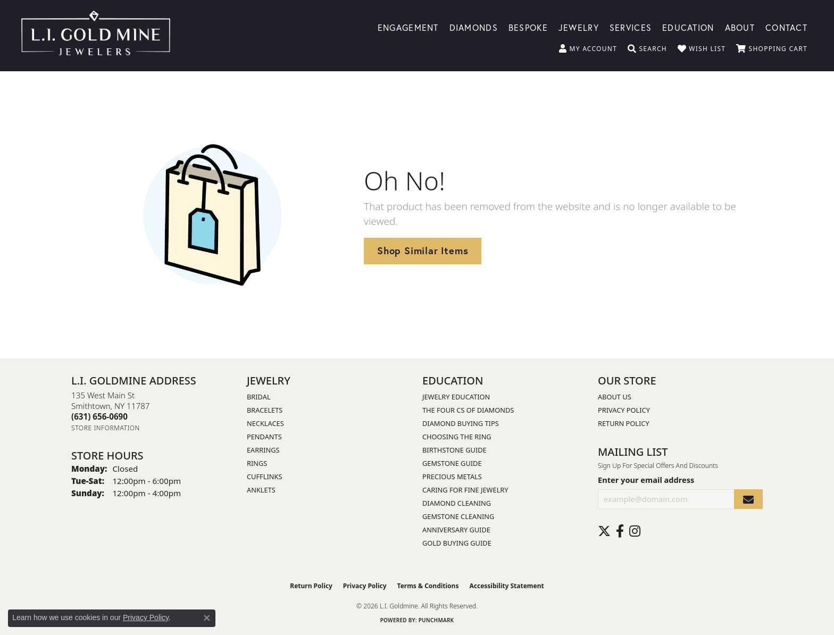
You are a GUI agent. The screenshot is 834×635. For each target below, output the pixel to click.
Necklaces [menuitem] (265, 423)
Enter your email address (646, 479)
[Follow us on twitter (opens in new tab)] (604, 531)
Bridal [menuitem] (259, 397)
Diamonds (473, 27)
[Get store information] (105, 427)
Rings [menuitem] (257, 463)
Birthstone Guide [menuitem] (454, 450)
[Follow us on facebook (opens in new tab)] (620, 531)
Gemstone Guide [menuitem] (452, 463)
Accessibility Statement (506, 585)
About (740, 27)
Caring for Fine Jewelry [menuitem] (465, 490)
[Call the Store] (99, 416)
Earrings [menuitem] (263, 450)
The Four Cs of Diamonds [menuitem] (468, 410)
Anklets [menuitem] (261, 490)
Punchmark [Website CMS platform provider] (436, 620)
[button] (588, 49)
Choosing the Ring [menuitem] (456, 436)
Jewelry (578, 27)
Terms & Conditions (428, 585)
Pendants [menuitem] (264, 436)
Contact (786, 27)
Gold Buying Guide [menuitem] (456, 543)
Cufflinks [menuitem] (264, 476)
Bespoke (528, 27)
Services (631, 27)
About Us (614, 397)
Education (688, 27)
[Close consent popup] (207, 618)
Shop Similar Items (422, 250)
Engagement (408, 27)
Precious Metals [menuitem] (452, 476)
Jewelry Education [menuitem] (456, 397)
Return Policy (623, 423)
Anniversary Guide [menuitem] (456, 529)
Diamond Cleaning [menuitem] (456, 503)
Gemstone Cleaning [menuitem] (458, 516)
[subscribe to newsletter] (748, 499)
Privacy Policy (624, 410)
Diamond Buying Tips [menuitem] (460, 423)
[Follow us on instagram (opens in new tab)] (634, 531)
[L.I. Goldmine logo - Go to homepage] (96, 36)
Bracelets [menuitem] (264, 410)
